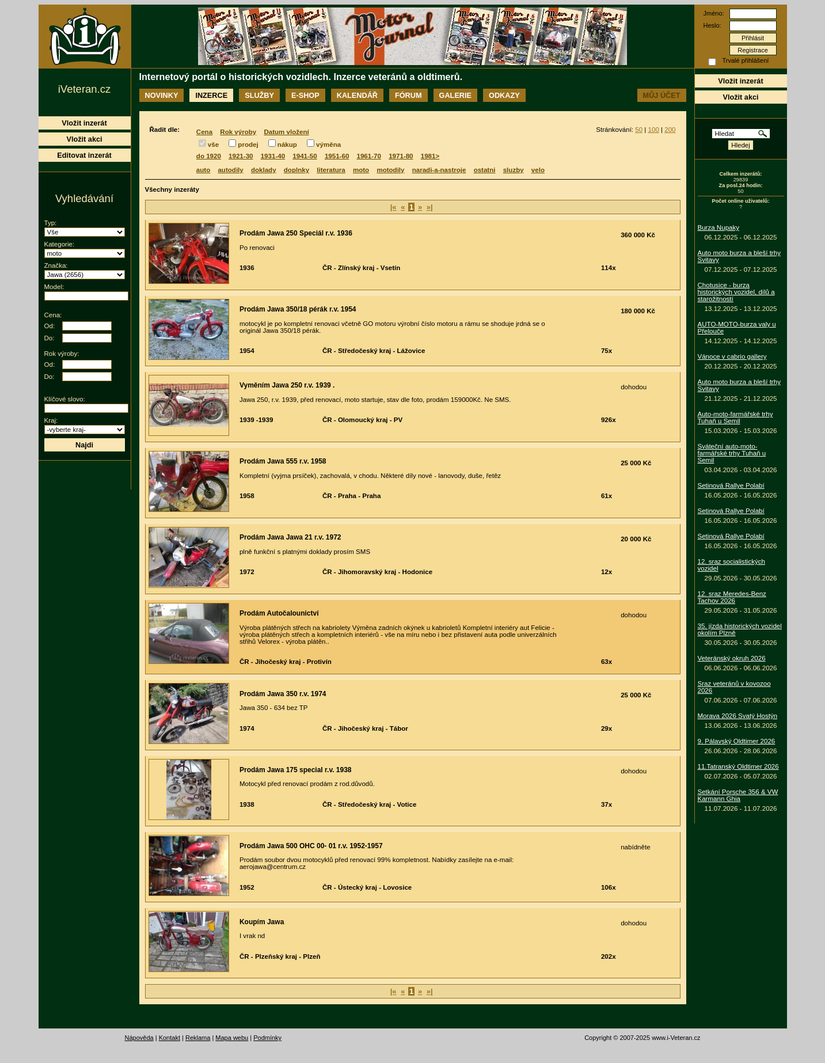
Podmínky (267, 1037)
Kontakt (169, 1037)
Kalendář (357, 95)
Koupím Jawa (261, 922)
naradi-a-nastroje (439, 169)
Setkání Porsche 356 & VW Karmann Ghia (738, 795)
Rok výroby (238, 131)
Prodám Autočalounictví (279, 613)
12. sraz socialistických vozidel (731, 565)
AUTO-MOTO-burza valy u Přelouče (737, 328)
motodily (390, 169)
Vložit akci (740, 97)
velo (538, 169)
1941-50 (304, 156)
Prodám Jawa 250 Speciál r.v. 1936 (295, 233)
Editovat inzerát (84, 155)
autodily (230, 169)
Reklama (197, 1037)
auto (203, 169)
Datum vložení (286, 131)
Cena (204, 131)
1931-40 (273, 156)
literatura (331, 169)
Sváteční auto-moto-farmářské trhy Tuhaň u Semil (732, 453)
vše (213, 144)
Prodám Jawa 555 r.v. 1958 (282, 461)
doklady (263, 169)
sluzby (513, 169)
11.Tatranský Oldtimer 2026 (738, 766)
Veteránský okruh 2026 (732, 658)
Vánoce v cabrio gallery (732, 356)
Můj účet (661, 95)
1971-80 (401, 156)
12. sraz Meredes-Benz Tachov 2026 (732, 597)
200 (669, 129)
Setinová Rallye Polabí (731, 485)
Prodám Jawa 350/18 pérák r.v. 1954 (297, 309)
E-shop (305, 95)
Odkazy (504, 95)
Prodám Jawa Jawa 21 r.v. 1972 (290, 537)
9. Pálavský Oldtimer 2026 (736, 741)
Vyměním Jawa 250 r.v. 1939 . (286, 385)
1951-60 (337, 156)
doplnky (296, 169)
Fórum (408, 95)
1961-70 (369, 156)
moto (361, 169)
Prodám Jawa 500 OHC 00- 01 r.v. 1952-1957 (311, 846)
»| (430, 207)
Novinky (161, 95)
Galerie (455, 95)
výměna (328, 144)
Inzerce (211, 95)
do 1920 (208, 156)
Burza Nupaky (719, 227)
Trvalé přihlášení (746, 60)
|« (393, 207)
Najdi (84, 445)
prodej (248, 144)
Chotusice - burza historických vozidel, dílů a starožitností (736, 292)
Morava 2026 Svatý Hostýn (738, 715)
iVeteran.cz (84, 89)
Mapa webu (231, 1037)
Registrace (752, 50)
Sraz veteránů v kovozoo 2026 (734, 687)
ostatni (485, 169)
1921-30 (241, 156)
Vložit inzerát (740, 81)
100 (653, 129)
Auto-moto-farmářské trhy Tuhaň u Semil (735, 417)
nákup (287, 144)
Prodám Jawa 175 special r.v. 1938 (295, 770)
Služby (259, 95)
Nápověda (139, 1037)
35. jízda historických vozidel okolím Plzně (740, 629)
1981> (430, 156)
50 (638, 129)
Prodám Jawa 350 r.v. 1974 (282, 694)
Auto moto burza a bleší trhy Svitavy (739, 256)
